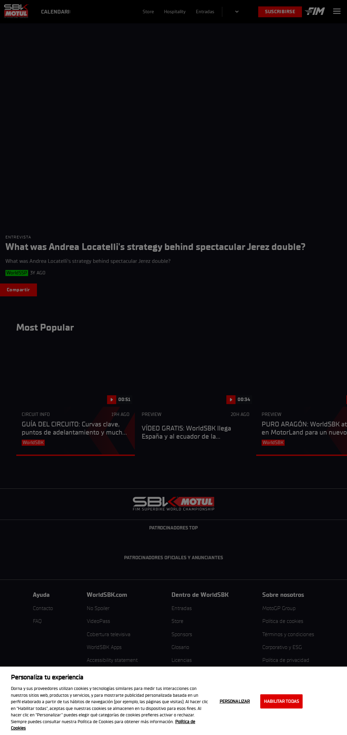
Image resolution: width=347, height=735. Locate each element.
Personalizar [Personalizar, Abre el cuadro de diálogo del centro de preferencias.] (235, 701)
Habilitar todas (281, 701)
